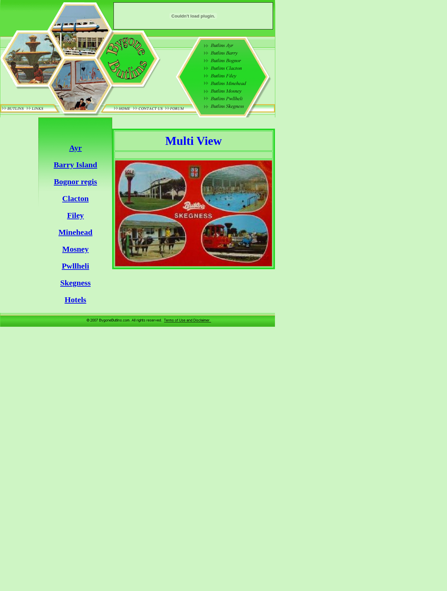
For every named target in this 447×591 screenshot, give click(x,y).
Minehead (76, 232)
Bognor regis (75, 181)
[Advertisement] (304, 224)
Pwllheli (75, 266)
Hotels (75, 299)
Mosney (75, 249)
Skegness (75, 282)
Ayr (75, 148)
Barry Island (75, 164)
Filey (75, 215)
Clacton (75, 198)
